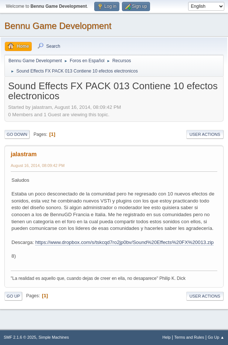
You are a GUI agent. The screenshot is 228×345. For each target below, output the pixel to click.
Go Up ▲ (216, 337)
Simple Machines (53, 337)
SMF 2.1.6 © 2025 (20, 337)
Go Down (17, 134)
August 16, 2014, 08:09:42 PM (38, 165)
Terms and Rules (189, 337)
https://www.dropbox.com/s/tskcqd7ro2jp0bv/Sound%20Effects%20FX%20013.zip (124, 242)
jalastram (24, 154)
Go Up (13, 296)
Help (167, 337)
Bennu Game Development (57, 26)
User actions (205, 134)
